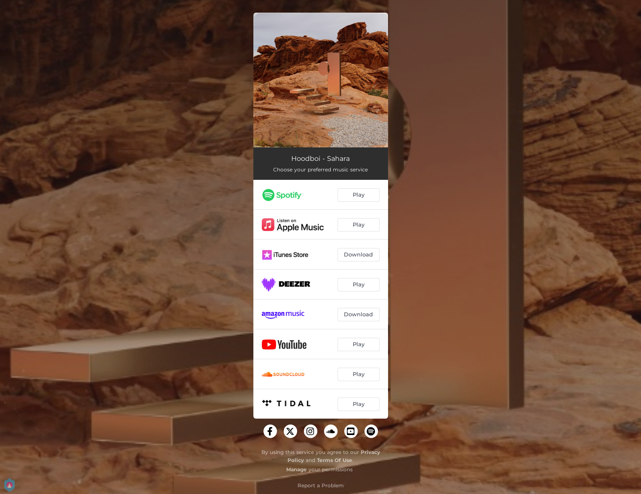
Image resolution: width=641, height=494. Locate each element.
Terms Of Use (334, 460)
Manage (296, 469)
